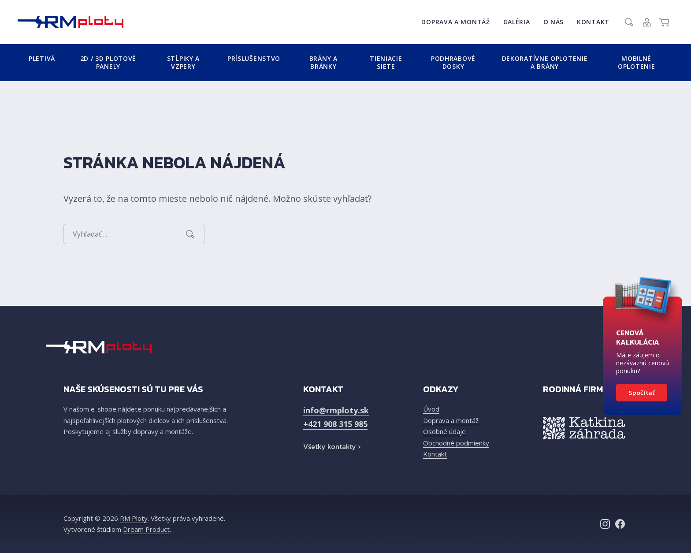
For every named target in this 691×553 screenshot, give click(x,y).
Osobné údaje (444, 431)
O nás (553, 22)
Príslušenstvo (253, 58)
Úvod (431, 409)
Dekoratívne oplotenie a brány (545, 62)
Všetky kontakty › (331, 446)
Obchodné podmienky (456, 442)
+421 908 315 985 (335, 424)
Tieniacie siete (386, 62)
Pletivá (42, 58)
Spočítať (641, 392)
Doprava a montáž (455, 22)
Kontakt (593, 22)
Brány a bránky (323, 62)
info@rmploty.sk (336, 410)
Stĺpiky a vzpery (183, 62)
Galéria (516, 22)
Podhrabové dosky (453, 62)
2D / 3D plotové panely (108, 62)
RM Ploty (134, 518)
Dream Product (146, 529)
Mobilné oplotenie (636, 62)
